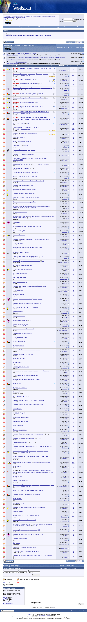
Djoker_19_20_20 (17, 253)
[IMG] (4, 599)
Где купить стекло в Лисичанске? (23, 329)
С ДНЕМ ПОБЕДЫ (19, 231)
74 (73, 146)
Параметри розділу (62, 47)
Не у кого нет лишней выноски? (23, 265)
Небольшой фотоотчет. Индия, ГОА (24, 202)
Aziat (14, 124)
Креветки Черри (18, 511)
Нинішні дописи (68, 27)
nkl (13, 258)
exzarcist (15, 71)
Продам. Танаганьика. (20, 388)
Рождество (16, 543)
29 (73, 261)
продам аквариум (18, 425)
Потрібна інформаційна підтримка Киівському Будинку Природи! (28, 35)
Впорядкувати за (22, 570)
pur (13, 435)
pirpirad (15, 190)
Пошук (79, 27)
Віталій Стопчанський (44, 615)
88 (73, 113)
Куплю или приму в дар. (20, 325)
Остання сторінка (25, 75)
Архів (80, 610)
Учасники (47, 27)
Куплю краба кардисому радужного (24, 150)
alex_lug (15, 85)
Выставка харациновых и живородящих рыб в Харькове (31, 371)
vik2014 (15, 309)
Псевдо (61, 19)
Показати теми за (32, 570)
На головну (74, 610)
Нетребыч (15, 478)
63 (73, 443)
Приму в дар (17, 383)
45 (73, 439)
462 (73, 75)
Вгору (84, 610)
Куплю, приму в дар (19, 341)
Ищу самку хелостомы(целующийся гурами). (27, 226)
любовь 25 (15, 343)
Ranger (14, 147)
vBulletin (28, 614)
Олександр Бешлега (12, 54)
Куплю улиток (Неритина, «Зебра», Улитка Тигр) (28, 181)
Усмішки (5, 598)
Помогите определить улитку (22, 141)
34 (73, 257)
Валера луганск (17, 228)
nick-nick (15, 199)
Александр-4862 (17, 406)
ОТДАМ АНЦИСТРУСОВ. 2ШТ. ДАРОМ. (25, 307)
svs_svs (65, 355)
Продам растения (18, 346)
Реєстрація (31, 27)
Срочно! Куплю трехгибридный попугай (25, 172)
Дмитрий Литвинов (18, 393)
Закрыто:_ (24, 154)
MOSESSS (64, 351)
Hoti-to (14, 463)
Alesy (14, 300)
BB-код (5, 597)
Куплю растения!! (18, 243)
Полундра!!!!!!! (17, 476)
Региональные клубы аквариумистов (15, 17)
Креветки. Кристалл (19, 235)
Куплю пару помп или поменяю (23, 269)
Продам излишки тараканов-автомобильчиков (27, 247)
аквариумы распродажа (20, 421)
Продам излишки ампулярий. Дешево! (25, 189)
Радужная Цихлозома (20, 212)
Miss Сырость (63, 113)
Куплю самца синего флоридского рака (25, 375)
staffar (65, 253)
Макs (14, 410)
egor (14, 540)
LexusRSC (15, 155)
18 (73, 217)
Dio (13, 347)
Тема (13, 65)
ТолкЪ (65, 244)
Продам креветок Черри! (21, 252)
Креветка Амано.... (19, 137)
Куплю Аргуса (17, 409)
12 (73, 312)
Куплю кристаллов (19, 316)
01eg (66, 295)
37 (73, 124)
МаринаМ (64, 321)
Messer (65, 95)
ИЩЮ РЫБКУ (17, 466)
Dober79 (65, 401)
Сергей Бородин (17, 552)
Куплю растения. (18, 312)
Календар (56, 27)
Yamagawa (64, 232)
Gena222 (65, 129)
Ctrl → (80, 42)
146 (73, 486)
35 (73, 89)
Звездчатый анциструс (20, 282)
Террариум (16, 222)
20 (73, 321)
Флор (14, 151)
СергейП (15, 326)
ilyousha (15, 351)
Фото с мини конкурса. (20, 273)
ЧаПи (39, 27)
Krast (14, 195)
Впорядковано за (8, 570)
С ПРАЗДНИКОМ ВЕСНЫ (21, 396)
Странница (16, 174)
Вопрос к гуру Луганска (20, 480)
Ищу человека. (17, 362)
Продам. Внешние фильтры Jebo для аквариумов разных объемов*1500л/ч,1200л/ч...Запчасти (31, 207)
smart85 (65, 526)
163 (73, 516)
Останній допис (62, 65)
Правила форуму (7, 603)
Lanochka (15, 209)
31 (73, 80)
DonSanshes (64, 70)
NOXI (14, 535)
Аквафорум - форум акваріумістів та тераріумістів (18, 16)
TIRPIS (14, 467)
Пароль (61, 21)
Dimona (15, 130)
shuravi (65, 90)
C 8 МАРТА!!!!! (17, 499)
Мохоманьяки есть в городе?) (22, 333)
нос (14, 279)
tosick (14, 512)
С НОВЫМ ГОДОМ (19, 413)
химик (65, 467)
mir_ (66, 75)
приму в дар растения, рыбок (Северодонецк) (27, 299)
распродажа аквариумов (20, 417)
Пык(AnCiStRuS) (63, 330)
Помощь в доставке (19, 358)
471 (73, 452)
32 (73, 69)
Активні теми (9, 27)
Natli (66, 218)
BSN (14, 270)
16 (73, 556)
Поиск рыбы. (17, 392)
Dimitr (65, 274)
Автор (18, 65)
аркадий (65, 443)
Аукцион (21, 27)
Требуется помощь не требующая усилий (26, 198)
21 (73, 169)
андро (14, 364)
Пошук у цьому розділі (77, 47)
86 (73, 164)
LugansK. (15, 213)
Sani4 (14, 527)
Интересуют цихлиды (19, 430)
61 (73, 94)
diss (14, 165)
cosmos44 (15, 178)
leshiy (65, 146)
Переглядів (80, 65)
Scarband (15, 389)
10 (73, 392)
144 (73, 107)
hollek (65, 452)
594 (73, 129)
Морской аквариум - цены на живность (25, 177)
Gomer (14, 558)
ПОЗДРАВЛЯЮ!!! (18, 503)
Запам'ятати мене (78, 19)
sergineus (15, 138)
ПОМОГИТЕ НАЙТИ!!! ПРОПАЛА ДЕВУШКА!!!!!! (28, 490)
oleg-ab (65, 165)
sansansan (64, 80)
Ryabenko (64, 447)
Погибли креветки (18, 294)
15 (73, 103)
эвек (66, 85)
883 (73, 133)
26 (73, 84)
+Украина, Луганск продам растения (24, 547)
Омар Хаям (64, 108)
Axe (66, 512)
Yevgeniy (15, 330)
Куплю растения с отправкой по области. (26, 551)
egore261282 (64, 155)
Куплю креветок (18, 290)
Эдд (14, 443)
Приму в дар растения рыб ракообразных (26, 379)
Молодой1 (15, 161)
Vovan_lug (15, 482)
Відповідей (73, 65)
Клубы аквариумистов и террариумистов (44, 16)
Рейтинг (53, 65)
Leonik (65, 134)
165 (73, 463)
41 (73, 472)
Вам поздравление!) (19, 277)
